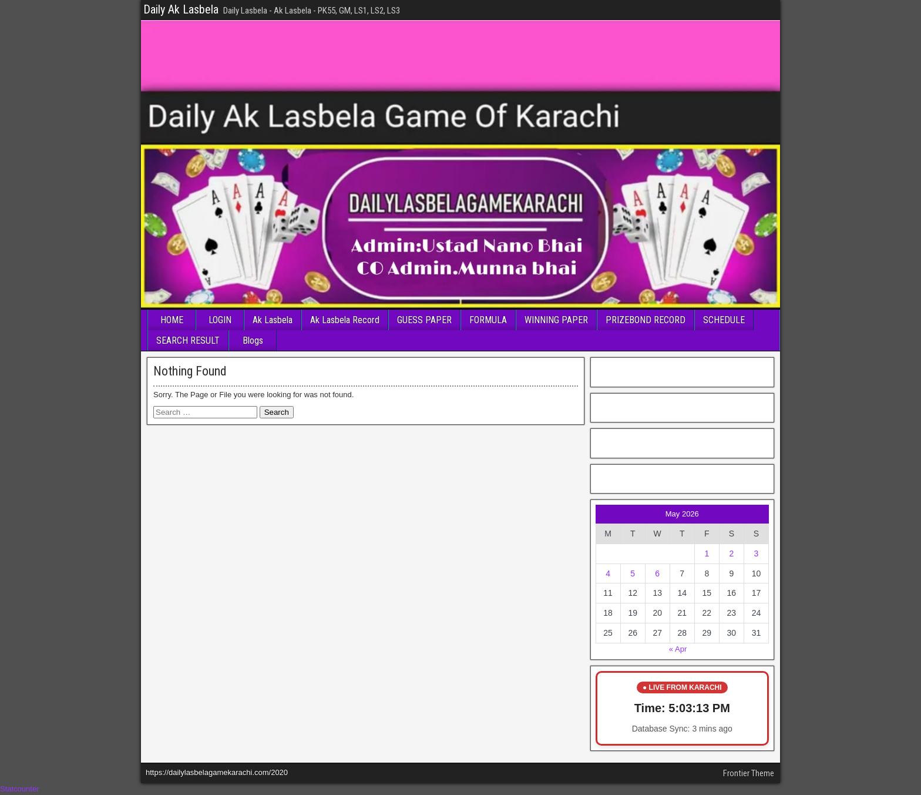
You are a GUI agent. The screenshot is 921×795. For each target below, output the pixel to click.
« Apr (678, 649)
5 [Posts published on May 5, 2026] (632, 573)
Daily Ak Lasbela (181, 9)
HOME (171, 320)
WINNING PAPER (556, 320)
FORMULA (488, 320)
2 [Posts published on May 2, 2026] (731, 553)
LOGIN (220, 320)
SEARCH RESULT (188, 340)
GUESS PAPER (424, 320)
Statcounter (19, 788)
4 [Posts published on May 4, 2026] (608, 573)
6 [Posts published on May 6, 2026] (657, 573)
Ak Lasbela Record (344, 320)
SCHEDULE (724, 320)
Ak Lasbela (273, 320)
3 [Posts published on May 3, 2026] (756, 553)
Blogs (253, 340)
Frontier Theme (748, 773)
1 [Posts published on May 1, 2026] (706, 553)
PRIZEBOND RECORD (645, 320)
